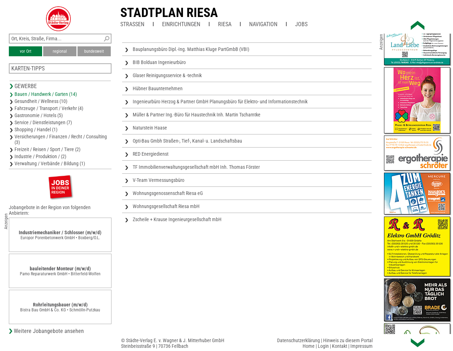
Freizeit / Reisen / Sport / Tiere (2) (47, 149)
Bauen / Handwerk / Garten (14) (46, 94)
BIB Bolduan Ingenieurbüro (159, 62)
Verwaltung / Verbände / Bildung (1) (50, 163)
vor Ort (25, 51)
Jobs (301, 24)
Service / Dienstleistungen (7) (43, 122)
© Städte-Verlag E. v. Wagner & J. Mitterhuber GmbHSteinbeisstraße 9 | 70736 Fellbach (172, 343)
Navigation (263, 24)
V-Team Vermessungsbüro (158, 180)
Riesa (224, 24)
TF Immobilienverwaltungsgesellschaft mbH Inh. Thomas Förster (196, 167)
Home (309, 346)
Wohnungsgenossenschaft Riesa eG (168, 193)
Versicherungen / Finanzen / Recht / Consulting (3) (61, 139)
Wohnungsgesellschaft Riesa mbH (166, 206)
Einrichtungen (181, 24)
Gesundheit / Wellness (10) (41, 101)
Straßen (132, 24)
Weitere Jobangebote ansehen (49, 331)
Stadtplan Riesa (169, 12)
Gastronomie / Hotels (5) (39, 115)
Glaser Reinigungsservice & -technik (167, 75)
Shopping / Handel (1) (36, 129)
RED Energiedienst (150, 154)
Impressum (361, 346)
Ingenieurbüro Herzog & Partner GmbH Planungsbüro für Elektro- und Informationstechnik (220, 101)
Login (323, 346)
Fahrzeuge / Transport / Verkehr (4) (49, 108)
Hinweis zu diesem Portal (348, 340)
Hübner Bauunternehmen (158, 88)
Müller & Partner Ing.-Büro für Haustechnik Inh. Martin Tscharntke (196, 114)
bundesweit (94, 51)
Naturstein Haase (150, 128)
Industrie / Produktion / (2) (40, 156)
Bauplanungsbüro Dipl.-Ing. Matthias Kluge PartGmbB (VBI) (191, 49)
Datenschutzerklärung (298, 340)
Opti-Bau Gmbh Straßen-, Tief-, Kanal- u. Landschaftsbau (187, 141)
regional (60, 51)
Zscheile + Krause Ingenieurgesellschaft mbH (177, 219)
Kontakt (339, 346)
